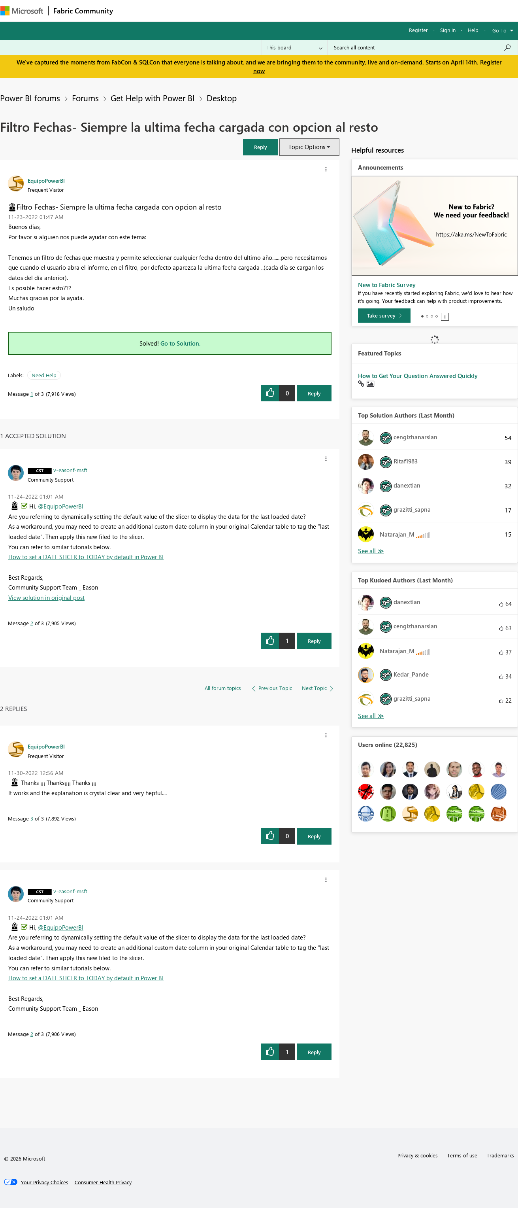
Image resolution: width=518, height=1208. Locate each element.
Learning (299, 10)
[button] (260, 147)
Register (418, 29)
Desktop (222, 97)
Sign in (448, 29)
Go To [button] (499, 30)
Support (332, 10)
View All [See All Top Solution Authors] (371, 551)
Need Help (44, 375)
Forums (130, 10)
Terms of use (462, 1155)
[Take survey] (384, 315)
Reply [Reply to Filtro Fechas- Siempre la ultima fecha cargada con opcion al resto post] (314, 393)
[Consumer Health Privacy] (103, 1182)
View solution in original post (46, 597)
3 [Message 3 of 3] (31, 818)
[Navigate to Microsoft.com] (21, 10)
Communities (233, 10)
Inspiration (166, 10)
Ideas (198, 10)
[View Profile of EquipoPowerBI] (46, 180)
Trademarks (500, 1155)
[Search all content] (422, 47)
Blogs (268, 10)
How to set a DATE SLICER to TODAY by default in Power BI (86, 557)
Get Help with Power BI (153, 97)
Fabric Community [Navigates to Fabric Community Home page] (83, 10)
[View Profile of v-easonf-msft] (70, 470)
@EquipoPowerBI (60, 506)
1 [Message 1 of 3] (31, 393)
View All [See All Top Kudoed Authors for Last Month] (371, 715)
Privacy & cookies (417, 1155)
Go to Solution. (180, 343)
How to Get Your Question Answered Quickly (418, 376)
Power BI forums (30, 97)
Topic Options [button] (306, 147)
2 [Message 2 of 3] (31, 623)
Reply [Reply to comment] (314, 640)
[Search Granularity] (294, 47)
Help (473, 29)
